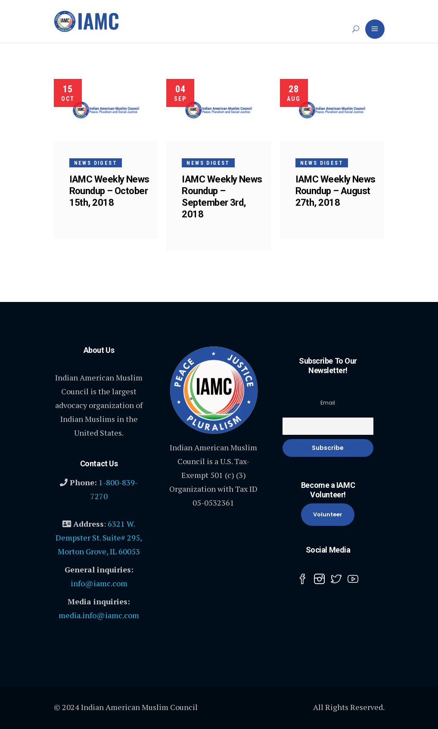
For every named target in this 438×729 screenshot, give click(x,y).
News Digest (95, 163)
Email (327, 402)
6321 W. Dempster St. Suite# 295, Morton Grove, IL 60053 (99, 537)
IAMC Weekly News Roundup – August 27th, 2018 (335, 191)
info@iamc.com (99, 583)
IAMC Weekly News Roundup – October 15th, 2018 (109, 191)
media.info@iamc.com (99, 615)
